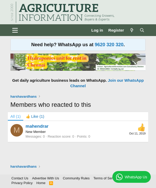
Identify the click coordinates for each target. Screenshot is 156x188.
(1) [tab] (15, 116)
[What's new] (132, 30)
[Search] (142, 30)
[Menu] (15, 30)
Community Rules (76, 178)
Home (40, 183)
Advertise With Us (45, 178)
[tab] (35, 116)
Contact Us (19, 178)
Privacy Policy (22, 183)
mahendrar (37, 126)
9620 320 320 (109, 44)
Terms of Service (106, 178)
